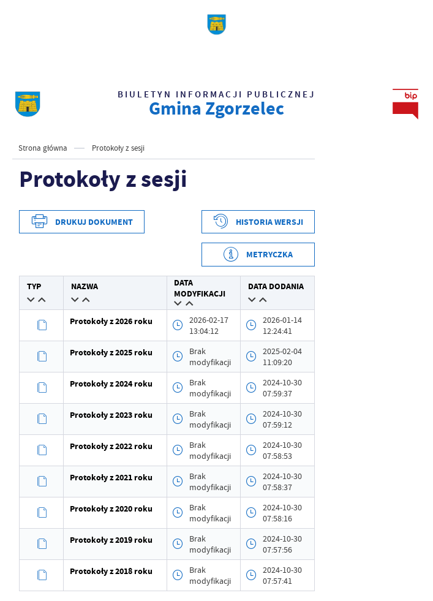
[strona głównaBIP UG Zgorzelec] (27, 104)
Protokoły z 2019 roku (111, 540)
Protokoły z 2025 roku (111, 352)
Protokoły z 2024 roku (111, 384)
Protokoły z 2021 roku (111, 477)
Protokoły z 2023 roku (111, 415)
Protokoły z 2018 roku (111, 571)
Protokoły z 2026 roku (111, 321)
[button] (31, 299)
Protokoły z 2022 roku (111, 446)
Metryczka (269, 254)
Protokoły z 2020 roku (111, 509)
